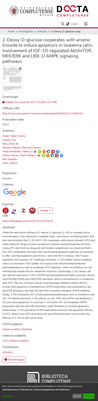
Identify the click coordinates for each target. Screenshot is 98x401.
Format (44, 210)
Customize (7, 396)
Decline (77, 396)
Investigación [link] (26, 31)
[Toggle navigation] (85, 24)
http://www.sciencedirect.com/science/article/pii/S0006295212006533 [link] (42, 113)
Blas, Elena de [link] (10, 144)
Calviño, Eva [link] (9, 140)
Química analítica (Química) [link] (17, 329)
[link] (29, 102)
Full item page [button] (14, 359)
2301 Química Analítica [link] (15, 341)
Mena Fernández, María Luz (17, 151)
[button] (63, 24)
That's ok (89, 396)
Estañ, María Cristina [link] (13, 136)
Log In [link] (74, 24)
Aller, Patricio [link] (9, 163)
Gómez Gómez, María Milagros (19, 155)
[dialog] (49, 392)
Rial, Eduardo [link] (9, 159)
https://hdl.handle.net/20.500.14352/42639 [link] (27, 221)
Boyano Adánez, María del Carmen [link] (21, 147)
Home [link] (11, 31)
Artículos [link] (42, 31)
